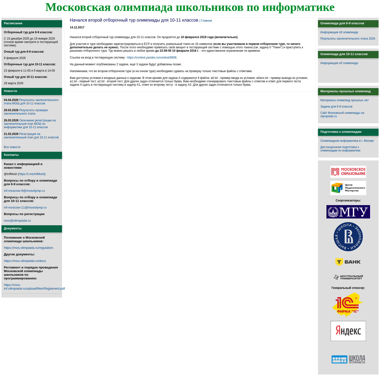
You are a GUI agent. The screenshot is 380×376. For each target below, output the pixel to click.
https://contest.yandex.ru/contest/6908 (151, 57)
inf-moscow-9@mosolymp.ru (24, 190)
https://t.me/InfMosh (31, 174)
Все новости (12, 147)
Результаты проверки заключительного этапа (26, 112)
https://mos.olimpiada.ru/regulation (28, 248)
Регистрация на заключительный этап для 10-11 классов (31, 135)
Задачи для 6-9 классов (336, 106)
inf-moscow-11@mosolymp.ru (25, 207)
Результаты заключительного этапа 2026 (347, 38)
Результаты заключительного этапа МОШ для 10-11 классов (31, 101)
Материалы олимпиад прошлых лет (344, 100)
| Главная (205, 20)
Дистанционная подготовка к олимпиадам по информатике (340, 148)
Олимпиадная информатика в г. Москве (347, 140)
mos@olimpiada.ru (17, 220)
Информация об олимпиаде (339, 32)
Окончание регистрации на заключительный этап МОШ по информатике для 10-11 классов (30, 124)
